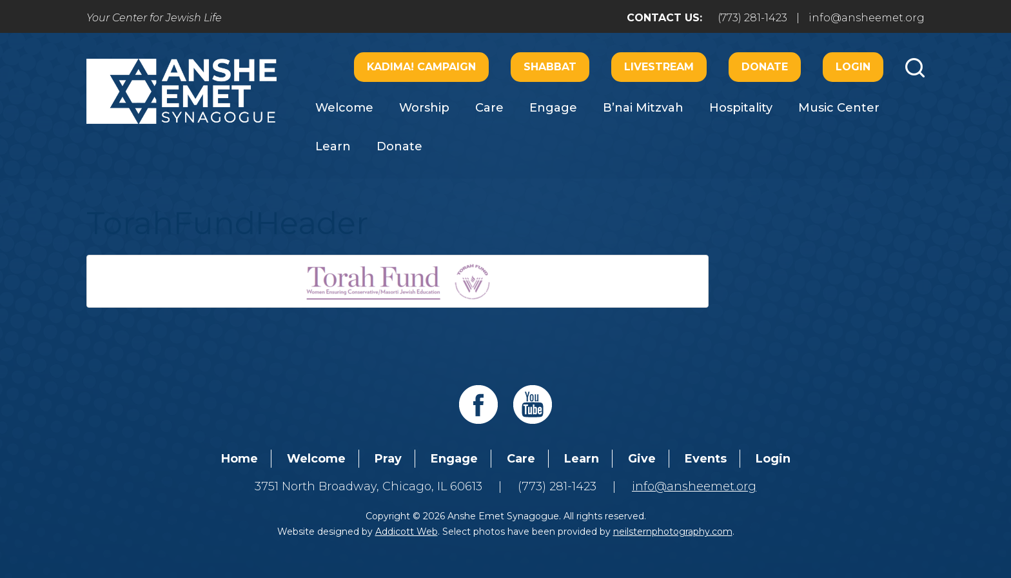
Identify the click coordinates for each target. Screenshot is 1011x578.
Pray (388, 459)
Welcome (344, 108)
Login (853, 67)
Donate (764, 67)
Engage (553, 108)
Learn (333, 146)
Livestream (659, 67)
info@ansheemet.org (867, 18)
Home (239, 459)
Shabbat (550, 67)
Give (642, 459)
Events (706, 459)
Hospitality (740, 108)
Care (489, 108)
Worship (424, 108)
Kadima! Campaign (421, 67)
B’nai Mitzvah (643, 108)
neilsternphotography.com (672, 531)
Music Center (838, 108)
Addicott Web (406, 531)
